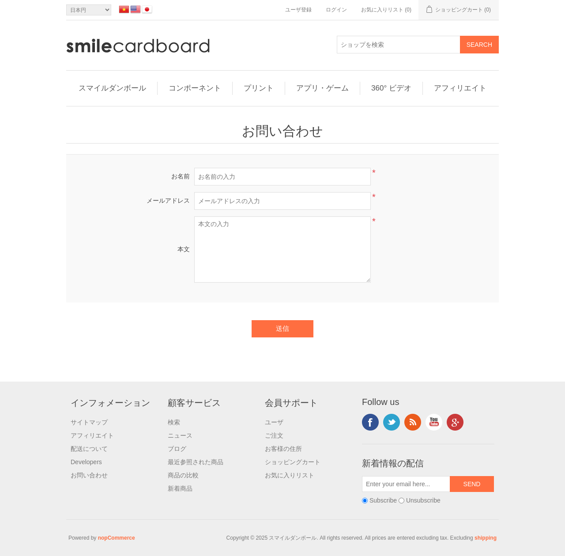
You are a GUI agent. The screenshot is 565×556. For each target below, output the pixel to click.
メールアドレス (168, 200)
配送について (89, 448)
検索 (174, 422)
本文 (183, 249)
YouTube (434, 422)
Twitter (391, 422)
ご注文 (274, 435)
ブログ (177, 448)
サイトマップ (89, 422)
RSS (412, 422)
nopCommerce (116, 538)
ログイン (336, 10)
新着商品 (180, 488)
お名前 (180, 176)
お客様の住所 (283, 448)
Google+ (455, 422)
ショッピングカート (292, 461)
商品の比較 (183, 475)
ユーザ (274, 422)
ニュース (180, 435)
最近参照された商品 (195, 461)
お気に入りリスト (289, 475)
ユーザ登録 (298, 10)
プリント (259, 88)
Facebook (370, 422)
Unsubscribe (423, 500)
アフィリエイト (460, 88)
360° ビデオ (391, 88)
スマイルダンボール (112, 88)
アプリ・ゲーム (322, 88)
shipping (486, 538)
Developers (86, 461)
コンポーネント (195, 88)
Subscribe (383, 500)
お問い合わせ (89, 475)
